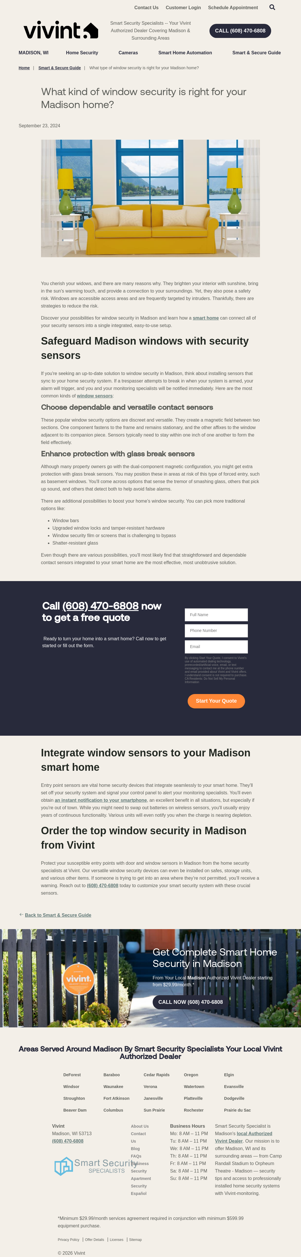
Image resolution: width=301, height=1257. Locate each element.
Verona (150, 1086)
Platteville (193, 1098)
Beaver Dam (75, 1110)
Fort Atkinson (116, 1098)
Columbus (113, 1110)
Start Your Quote (216, 701)
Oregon (191, 1075)
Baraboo (112, 1075)
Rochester (193, 1110)
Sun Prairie (154, 1110)
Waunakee (113, 1086)
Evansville (234, 1086)
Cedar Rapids (157, 1075)
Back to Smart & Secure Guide (55, 915)
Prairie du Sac (237, 1110)
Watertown (194, 1086)
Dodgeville (234, 1098)
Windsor (71, 1086)
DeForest (72, 1075)
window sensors (94, 395)
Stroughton (74, 1098)
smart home (206, 318)
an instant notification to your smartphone (101, 800)
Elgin (229, 1075)
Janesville (153, 1098)
